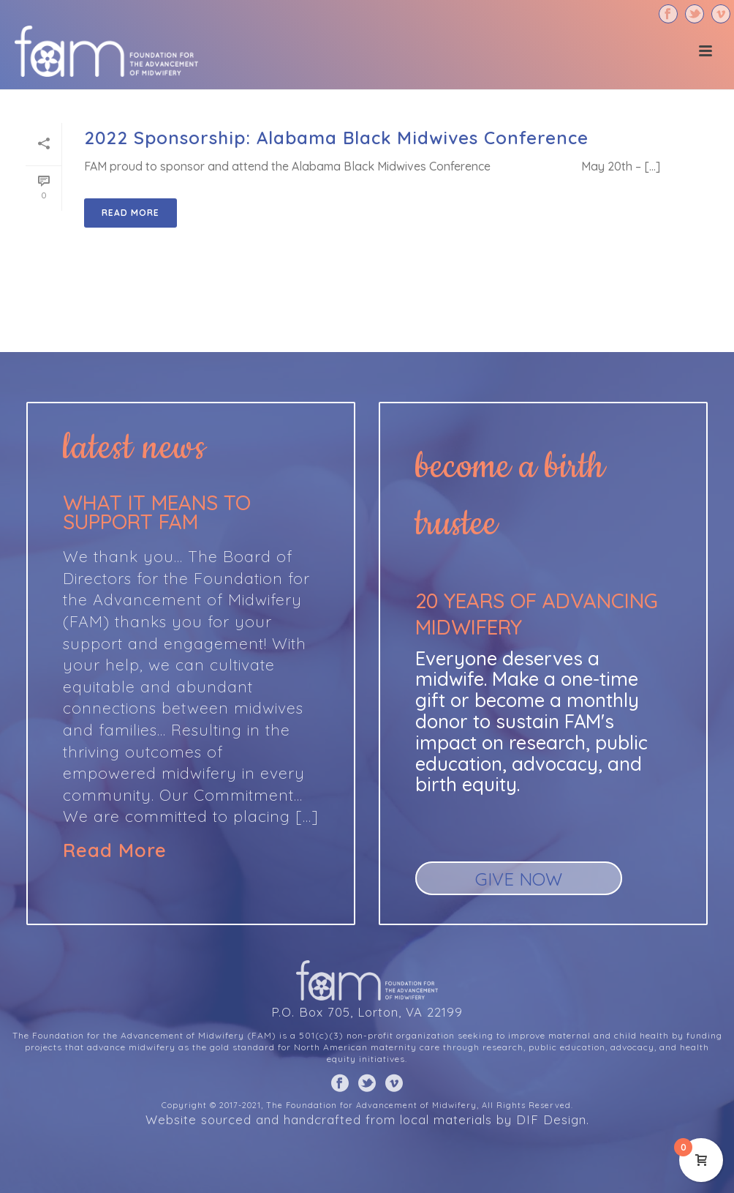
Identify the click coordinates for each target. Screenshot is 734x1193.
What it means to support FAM (157, 512)
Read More (115, 850)
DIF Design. (552, 1119)
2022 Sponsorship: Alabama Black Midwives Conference (336, 138)
